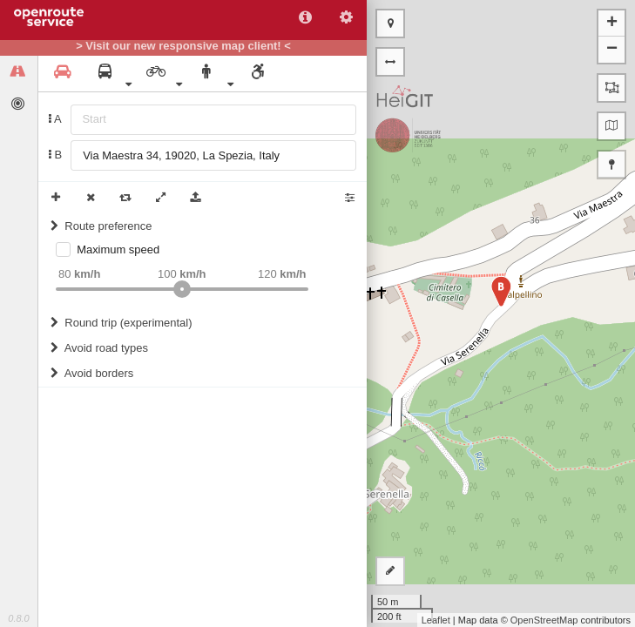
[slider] (182, 289)
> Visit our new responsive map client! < (183, 46)
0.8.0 (18, 618)
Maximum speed (118, 249)
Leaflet (436, 620)
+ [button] (612, 23)
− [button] (612, 50)
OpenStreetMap (544, 620)
